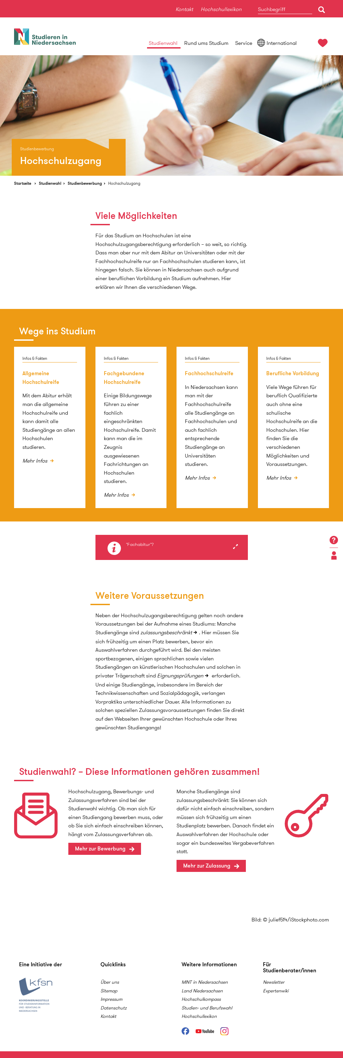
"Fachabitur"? (140, 545)
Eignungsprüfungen (180, 675)
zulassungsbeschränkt (166, 632)
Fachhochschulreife (209, 373)
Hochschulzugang (124, 183)
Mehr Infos (35, 461)
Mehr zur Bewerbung (100, 848)
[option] (171, 115)
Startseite (22, 183)
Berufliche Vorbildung (292, 373)
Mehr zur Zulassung (206, 866)
